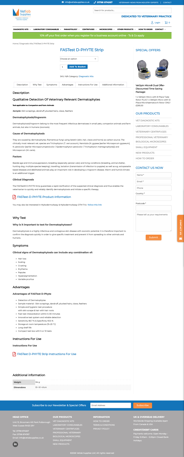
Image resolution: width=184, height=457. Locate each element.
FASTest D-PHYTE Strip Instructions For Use (46, 354)
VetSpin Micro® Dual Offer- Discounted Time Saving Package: (150, 88)
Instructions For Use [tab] (87, 84)
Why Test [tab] (37, 84)
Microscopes (107, 29)
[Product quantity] (63, 67)
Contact (160, 29)
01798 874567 (104, 2)
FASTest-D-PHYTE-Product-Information (44, 197)
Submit (153, 237)
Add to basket (77, 66)
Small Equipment (146, 147)
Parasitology (72, 29)
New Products (145, 153)
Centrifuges (89, 29)
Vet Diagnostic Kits (148, 120)
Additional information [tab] (113, 84)
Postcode (141, 203)
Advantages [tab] (67, 84)
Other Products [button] (126, 29)
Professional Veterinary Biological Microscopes (152, 139)
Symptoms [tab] (51, 84)
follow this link (94, 205)
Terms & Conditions (104, 425)
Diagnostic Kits (22, 29)
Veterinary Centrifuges (151, 131)
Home (15, 44)
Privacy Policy (101, 429)
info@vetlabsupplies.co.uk (31, 438)
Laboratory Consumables (47, 29)
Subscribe (143, 405)
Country (140, 193)
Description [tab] (22, 84)
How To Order (145, 29)
